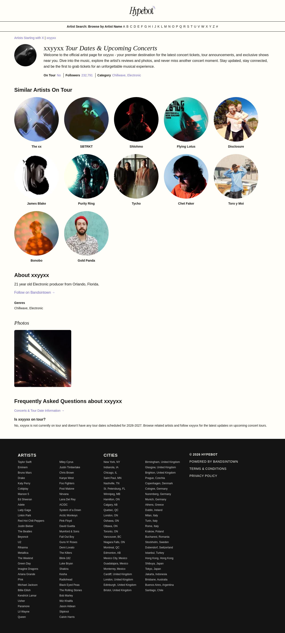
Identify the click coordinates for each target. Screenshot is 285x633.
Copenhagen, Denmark (159, 483)
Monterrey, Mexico (114, 568)
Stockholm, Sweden (157, 542)
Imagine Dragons (28, 568)
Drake (21, 478)
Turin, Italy (151, 520)
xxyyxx (51, 38)
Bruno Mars (25, 472)
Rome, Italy (152, 526)
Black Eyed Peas (69, 584)
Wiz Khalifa (66, 600)
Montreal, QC (111, 547)
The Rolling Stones (70, 590)
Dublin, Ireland (153, 510)
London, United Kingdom (118, 579)
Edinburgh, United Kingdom (120, 584)
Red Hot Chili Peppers (31, 520)
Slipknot (64, 611)
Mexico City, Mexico (115, 558)
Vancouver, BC (112, 536)
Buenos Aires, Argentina (159, 584)
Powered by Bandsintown (213, 461)
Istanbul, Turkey (154, 552)
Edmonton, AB (112, 552)
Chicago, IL (110, 472)
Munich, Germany (155, 499)
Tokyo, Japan (153, 568)
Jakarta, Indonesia (156, 574)
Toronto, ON (111, 531)
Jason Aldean (67, 606)
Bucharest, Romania (157, 536)
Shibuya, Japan (154, 563)
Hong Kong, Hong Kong (159, 558)
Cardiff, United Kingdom (118, 574)
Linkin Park (24, 515)
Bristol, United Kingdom (117, 590)
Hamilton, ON (112, 499)
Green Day (24, 563)
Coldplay (23, 488)
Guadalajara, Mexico (116, 563)
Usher (21, 600)
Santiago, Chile (154, 590)
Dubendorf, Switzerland (159, 547)
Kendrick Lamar (27, 595)
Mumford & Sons (69, 531)
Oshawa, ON (111, 520)
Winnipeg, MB (112, 494)
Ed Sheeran (25, 499)
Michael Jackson (28, 584)
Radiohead (65, 579)
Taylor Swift (24, 462)
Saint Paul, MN (112, 478)
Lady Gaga (24, 510)
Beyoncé (23, 536)
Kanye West (66, 478)
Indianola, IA (111, 467)
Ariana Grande (26, 574)
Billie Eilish (24, 590)
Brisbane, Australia (156, 579)
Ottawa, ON (111, 526)
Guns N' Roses (68, 542)
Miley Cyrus (66, 462)
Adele (21, 504)
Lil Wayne (23, 611)
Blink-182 (65, 558)
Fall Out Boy (66, 536)
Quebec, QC (111, 510)
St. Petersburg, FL (114, 488)
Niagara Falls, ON (114, 542)
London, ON (111, 515)
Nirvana (64, 494)
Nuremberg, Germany (158, 494)
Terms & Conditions (208, 468)
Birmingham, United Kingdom (162, 462)
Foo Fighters (66, 483)
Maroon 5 (23, 494)
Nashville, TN (111, 483)
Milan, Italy (151, 515)
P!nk (20, 579)
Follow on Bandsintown (34, 292)
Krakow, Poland (154, 531)
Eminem (23, 467)
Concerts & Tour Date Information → (39, 410)
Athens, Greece (154, 504)
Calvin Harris (67, 617)
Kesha (63, 574)
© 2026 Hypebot (203, 454)
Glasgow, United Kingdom (160, 467)
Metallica (23, 552)
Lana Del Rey (67, 499)
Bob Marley (66, 595)
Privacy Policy (203, 476)
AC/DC (63, 504)
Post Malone (66, 488)
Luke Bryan (66, 563)
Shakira (64, 568)
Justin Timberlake (69, 467)
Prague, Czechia (155, 478)
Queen (22, 617)
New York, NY (112, 462)
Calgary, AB (110, 504)
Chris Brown (66, 472)
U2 (19, 542)
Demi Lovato (66, 547)
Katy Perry (24, 483)
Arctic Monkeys (68, 515)
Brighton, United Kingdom (160, 472)
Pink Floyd (65, 520)
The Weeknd (25, 558)
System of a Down (70, 510)
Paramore (24, 606)
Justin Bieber (25, 526)
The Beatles (25, 531)
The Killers (65, 552)
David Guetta (67, 526)
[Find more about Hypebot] (142, 10)
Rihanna (23, 547)
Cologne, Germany (156, 488)
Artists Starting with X (29, 38)
